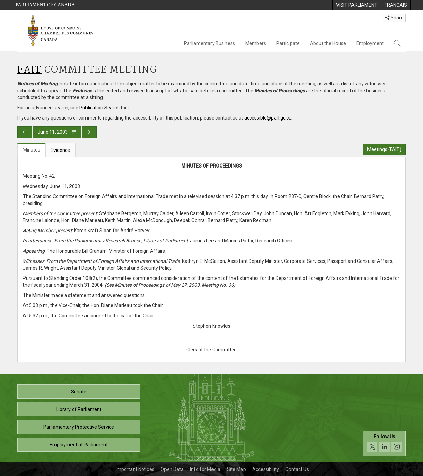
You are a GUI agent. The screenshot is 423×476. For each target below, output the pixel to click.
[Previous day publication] (24, 132)
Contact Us (297, 469)
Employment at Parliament (79, 444)
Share (394, 17)
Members (255, 43)
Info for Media (205, 469)
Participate (288, 43)
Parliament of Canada (45, 4)
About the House (328, 43)
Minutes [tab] (31, 150)
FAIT (29, 70)
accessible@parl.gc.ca (268, 118)
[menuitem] (356, 5)
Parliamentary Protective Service (78, 427)
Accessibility (265, 469)
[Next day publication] (89, 132)
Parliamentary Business (209, 43)
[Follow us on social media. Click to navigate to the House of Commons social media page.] (384, 443)
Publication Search (99, 107)
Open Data (172, 469)
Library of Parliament (78, 409)
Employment (370, 43)
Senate (79, 391)
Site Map (236, 469)
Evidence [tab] (60, 150)
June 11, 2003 (57, 132)
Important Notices (135, 469)
